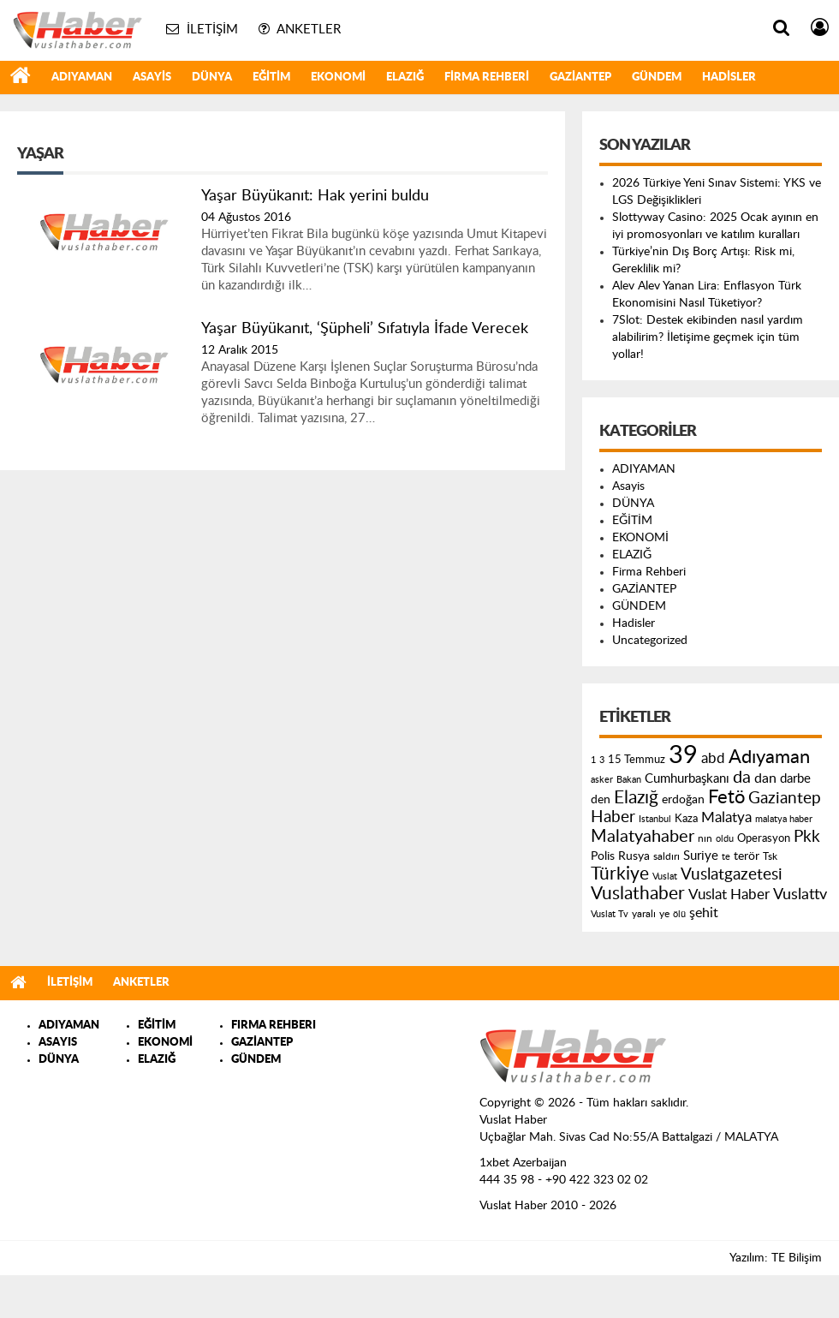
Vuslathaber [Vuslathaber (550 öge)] (638, 894)
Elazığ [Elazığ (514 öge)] (636, 798)
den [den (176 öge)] (600, 800)
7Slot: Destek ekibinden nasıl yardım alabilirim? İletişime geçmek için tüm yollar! (707, 337)
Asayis (152, 77)
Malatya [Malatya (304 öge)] (726, 817)
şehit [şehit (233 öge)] (703, 913)
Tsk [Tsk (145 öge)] (770, 856)
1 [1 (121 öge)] (593, 760)
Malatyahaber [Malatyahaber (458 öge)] (642, 836)
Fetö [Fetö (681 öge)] (726, 797)
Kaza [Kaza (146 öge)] (686, 819)
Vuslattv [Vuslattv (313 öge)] (800, 894)
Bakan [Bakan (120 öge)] (628, 779)
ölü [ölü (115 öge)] (679, 914)
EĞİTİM (271, 77)
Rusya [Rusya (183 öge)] (634, 856)
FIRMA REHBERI (273, 1025)
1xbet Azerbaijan (523, 1163)
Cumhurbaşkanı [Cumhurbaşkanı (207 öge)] (687, 778)
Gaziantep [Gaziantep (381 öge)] (784, 798)
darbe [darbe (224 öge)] (795, 778)
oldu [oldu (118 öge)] (725, 839)
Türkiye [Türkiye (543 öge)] (620, 874)
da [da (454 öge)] (742, 777)
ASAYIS (58, 1042)
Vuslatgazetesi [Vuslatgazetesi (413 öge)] (731, 874)
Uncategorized (649, 641)
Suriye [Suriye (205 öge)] (700, 856)
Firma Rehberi (486, 77)
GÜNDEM (656, 77)
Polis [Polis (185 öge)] (603, 856)
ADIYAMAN (81, 77)
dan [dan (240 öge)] (765, 778)
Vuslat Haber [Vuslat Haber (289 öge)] (729, 894)
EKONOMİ (338, 77)
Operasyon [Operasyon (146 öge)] (763, 838)
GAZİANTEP (580, 77)
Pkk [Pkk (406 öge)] (807, 837)
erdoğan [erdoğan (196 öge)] (683, 799)
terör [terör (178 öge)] (746, 856)
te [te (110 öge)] (726, 857)
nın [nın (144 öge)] (705, 838)
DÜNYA (212, 77)
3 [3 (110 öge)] (601, 760)
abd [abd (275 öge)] (713, 759)
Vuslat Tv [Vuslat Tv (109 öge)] (609, 914)
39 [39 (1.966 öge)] (683, 755)
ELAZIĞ (405, 77)
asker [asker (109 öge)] (602, 779)
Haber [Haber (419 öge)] (613, 817)
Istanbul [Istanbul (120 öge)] (655, 819)
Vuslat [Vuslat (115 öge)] (664, 876)
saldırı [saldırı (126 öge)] (666, 857)
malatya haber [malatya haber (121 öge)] (783, 819)
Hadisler (729, 77)
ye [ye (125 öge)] (664, 914)
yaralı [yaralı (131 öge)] (644, 914)
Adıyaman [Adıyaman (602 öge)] (769, 757)
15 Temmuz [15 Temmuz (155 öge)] (636, 760)
